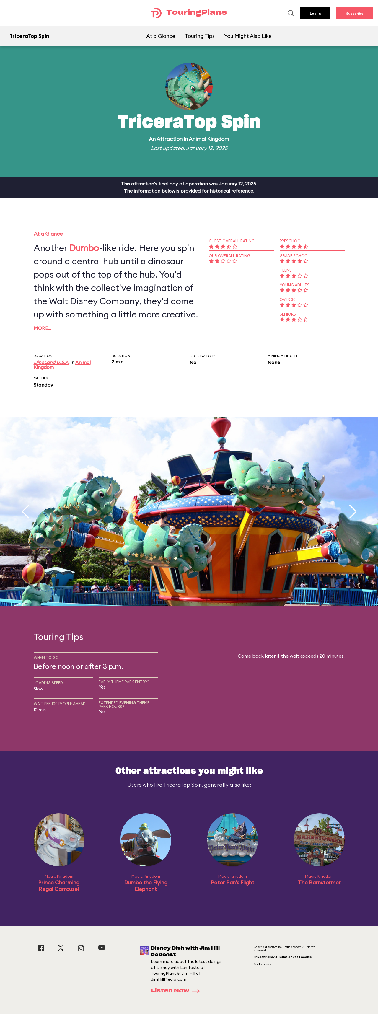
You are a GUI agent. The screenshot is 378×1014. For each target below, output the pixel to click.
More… (42, 328)
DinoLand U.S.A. (51, 362)
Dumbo (84, 247)
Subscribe (355, 13)
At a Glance (160, 35)
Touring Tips (200, 35)
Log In (315, 13)
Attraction (170, 139)
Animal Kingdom (209, 139)
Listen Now (177, 991)
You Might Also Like (248, 35)
